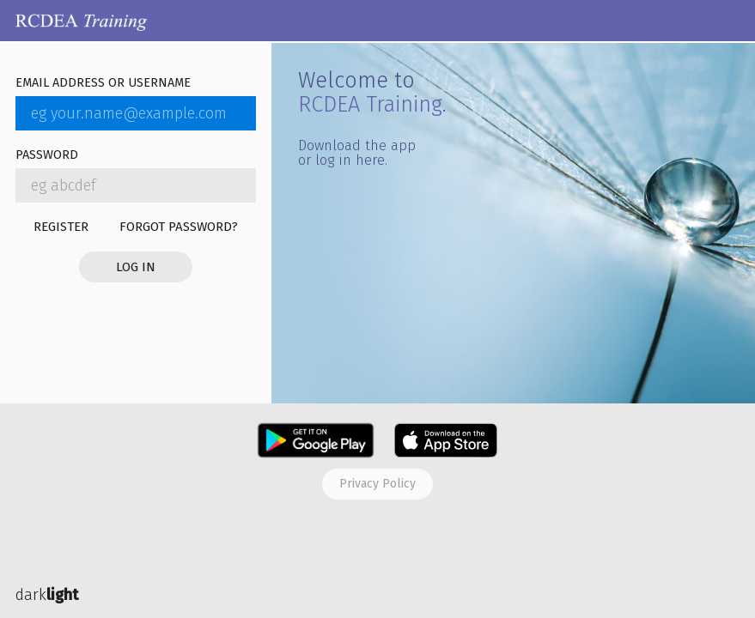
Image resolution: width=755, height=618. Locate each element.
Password (46, 155)
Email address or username (103, 83)
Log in (135, 267)
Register (60, 226)
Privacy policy (377, 483)
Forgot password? (178, 226)
